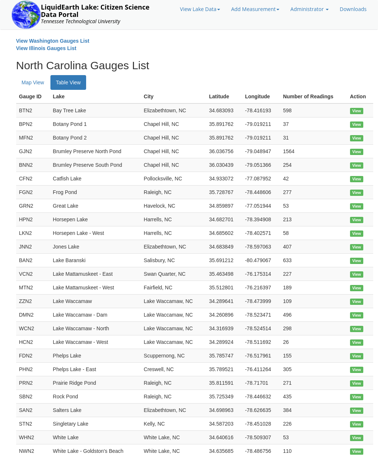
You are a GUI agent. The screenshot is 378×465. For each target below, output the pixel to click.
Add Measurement (255, 9)
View (356, 111)
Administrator (309, 9)
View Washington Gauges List (52, 41)
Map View (33, 82)
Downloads (353, 9)
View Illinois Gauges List (46, 48)
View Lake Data (200, 9)
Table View (68, 82)
